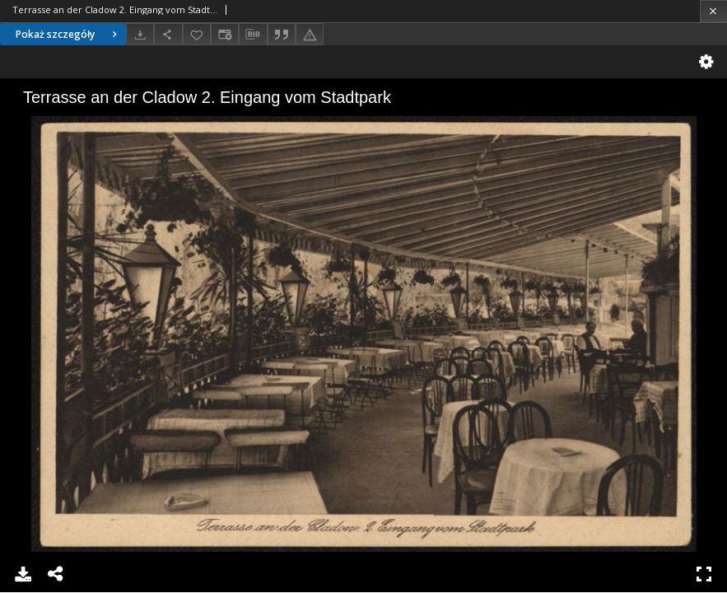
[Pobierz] (140, 34)
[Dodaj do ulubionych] (197, 34)
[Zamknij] (713, 11)
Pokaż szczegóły (68, 34)
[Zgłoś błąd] (310, 34)
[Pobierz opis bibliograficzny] (253, 34)
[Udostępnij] (168, 34)
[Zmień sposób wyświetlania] (225, 34)
